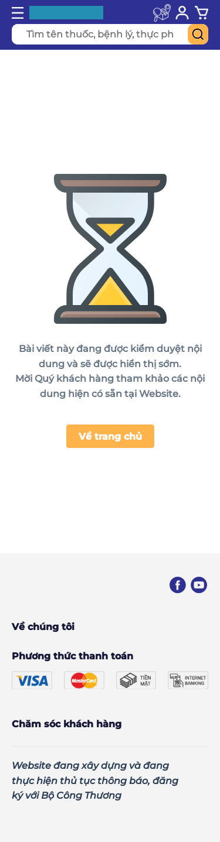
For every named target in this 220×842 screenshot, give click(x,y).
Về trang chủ (110, 436)
